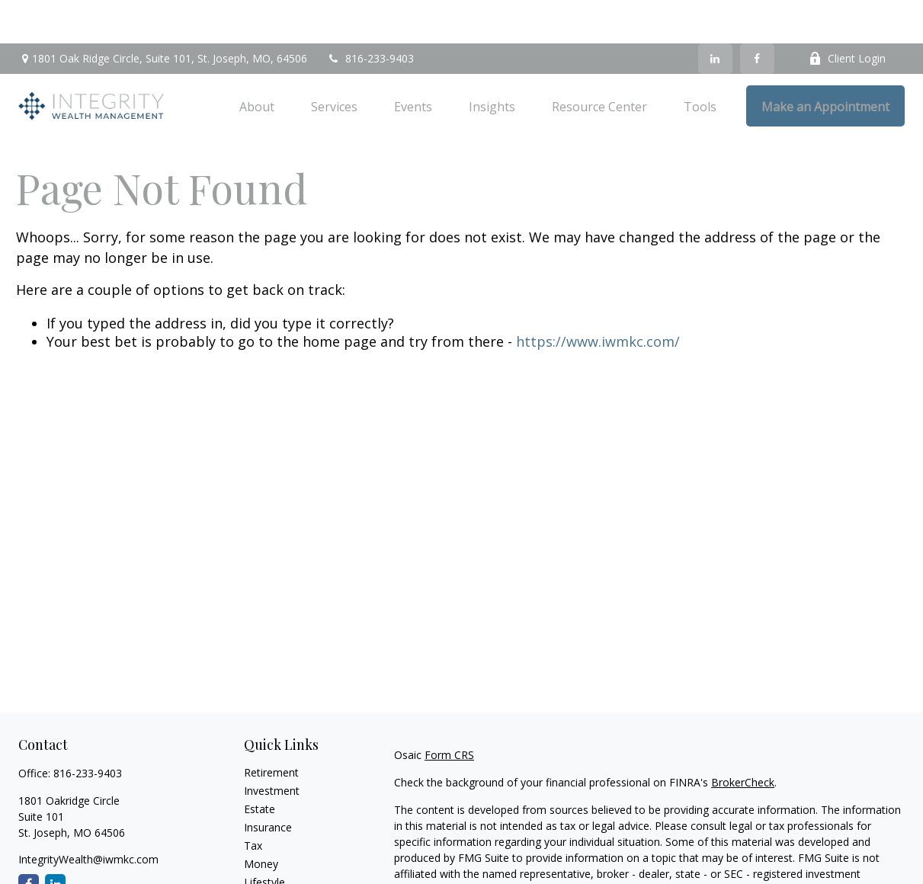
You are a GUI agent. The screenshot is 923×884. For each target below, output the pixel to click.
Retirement (271, 729)
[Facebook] (757, 15)
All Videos (267, 875)
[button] (256, 62)
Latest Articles (279, 857)
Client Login (847, 15)
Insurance (268, 784)
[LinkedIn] (715, 15)
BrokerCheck (742, 739)
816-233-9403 (370, 15)
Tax (253, 802)
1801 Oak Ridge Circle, (162, 15)
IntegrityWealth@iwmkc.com (88, 816)
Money (261, 820)
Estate (259, 765)
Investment (272, 747)
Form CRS (449, 711)
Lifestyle (264, 838)
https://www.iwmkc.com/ (598, 298)
